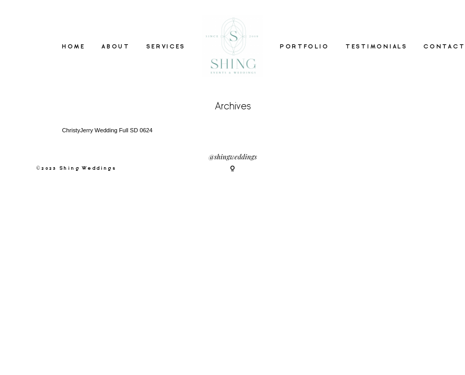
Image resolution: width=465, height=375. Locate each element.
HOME (73, 46)
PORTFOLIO (304, 46)
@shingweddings (233, 156)
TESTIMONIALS (376, 46)
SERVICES (165, 46)
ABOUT (115, 46)
